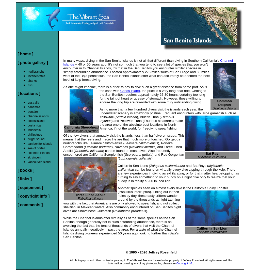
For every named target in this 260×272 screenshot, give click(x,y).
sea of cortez (36, 148)
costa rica (34, 125)
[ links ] (25, 179)
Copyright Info (184, 263)
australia (33, 102)
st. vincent (34, 157)
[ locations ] (29, 93)
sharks (32, 81)
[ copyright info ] (34, 196)
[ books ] (26, 170)
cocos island (36, 121)
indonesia (34, 130)
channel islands (38, 116)
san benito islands (40, 144)
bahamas (34, 107)
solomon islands (39, 153)
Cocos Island (130, 91)
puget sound (36, 139)
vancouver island (39, 162)
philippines (35, 134)
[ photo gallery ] (33, 62)
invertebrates (36, 76)
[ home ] (25, 54)
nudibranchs (36, 71)
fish (30, 85)
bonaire (33, 112)
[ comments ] (30, 205)
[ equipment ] (30, 187)
